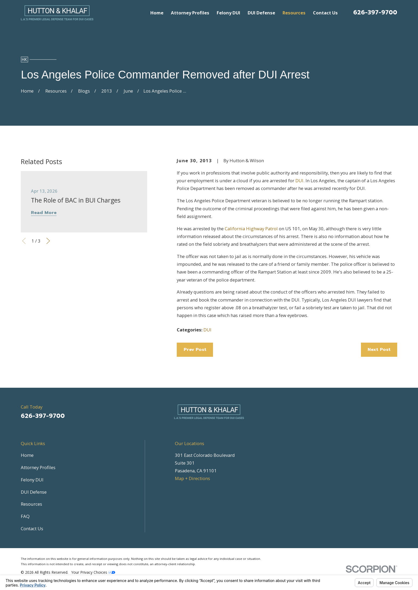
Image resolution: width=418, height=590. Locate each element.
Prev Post (195, 349)
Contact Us (32, 528)
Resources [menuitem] (294, 13)
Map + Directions (192, 478)
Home (27, 455)
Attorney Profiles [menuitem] (190, 13)
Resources (31, 504)
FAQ (25, 516)
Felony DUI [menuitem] (228, 13)
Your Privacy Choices (93, 572)
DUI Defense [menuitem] (261, 13)
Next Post (379, 349)
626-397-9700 (375, 12)
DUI (299, 180)
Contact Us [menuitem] (325, 13)
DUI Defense (34, 492)
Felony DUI (32, 480)
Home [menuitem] (156, 13)
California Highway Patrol (251, 228)
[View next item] (48, 241)
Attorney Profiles (38, 467)
